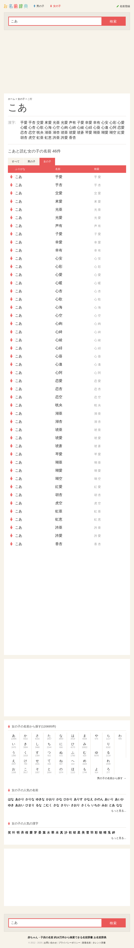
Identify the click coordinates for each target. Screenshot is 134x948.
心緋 (88, 127)
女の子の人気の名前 (23, 790)
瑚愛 (104, 132)
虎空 (32, 138)
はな (11, 799)
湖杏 (56, 132)
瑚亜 (96, 132)
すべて (16, 161)
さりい (65, 805)
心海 (48, 127)
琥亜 (64, 132)
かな (59, 799)
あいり (109, 799)
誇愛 (64, 138)
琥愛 (72, 132)
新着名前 (86, 942)
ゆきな (40, 799)
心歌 (40, 127)
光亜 (56, 123)
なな (119, 805)
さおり (75, 805)
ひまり (29, 805)
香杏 (72, 138)
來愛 (48, 123)
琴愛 (88, 132)
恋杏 (23, 132)
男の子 (31, 161)
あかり (19, 799)
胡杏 (23, 138)
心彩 (112, 123)
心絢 (64, 127)
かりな (29, 799)
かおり (50, 799)
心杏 (32, 127)
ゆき (11, 805)
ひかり (68, 799)
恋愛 (121, 127)
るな (39, 805)
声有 (72, 123)
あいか (119, 799)
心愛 (121, 123)
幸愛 (88, 123)
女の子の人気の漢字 (23, 823)
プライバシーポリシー (69, 942)
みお (105, 805)
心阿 (112, 127)
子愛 (80, 123)
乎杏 (32, 123)
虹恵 (48, 138)
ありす (78, 799)
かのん (98, 799)
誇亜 (56, 138)
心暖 (23, 127)
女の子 (21, 99)
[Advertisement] (67, 61)
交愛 (40, 123)
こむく (47, 805)
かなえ (88, 799)
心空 (56, 127)
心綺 (72, 127)
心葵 (96, 127)
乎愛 (23, 123)
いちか (95, 805)
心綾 (80, 127)
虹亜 (40, 138)
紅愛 (121, 132)
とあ (112, 805)
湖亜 (48, 132)
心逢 (104, 127)
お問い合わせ (50, 942)
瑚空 (112, 132)
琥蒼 (80, 132)
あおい (19, 805)
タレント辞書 (99, 942)
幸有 (96, 123)
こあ (18, 177)
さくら (85, 805)
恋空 (32, 132)
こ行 (29, 99)
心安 (104, 123)
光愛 (64, 123)
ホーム (11, 99)
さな (56, 805)
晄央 (40, 132)
